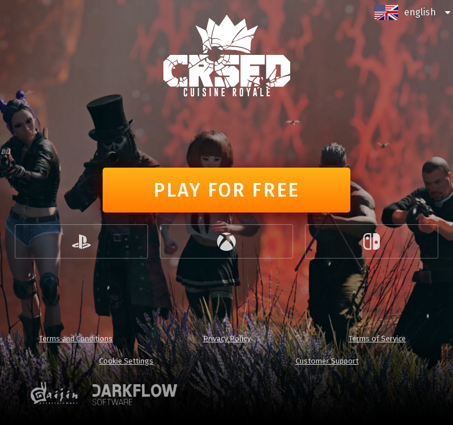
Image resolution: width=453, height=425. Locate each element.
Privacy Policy (227, 338)
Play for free (226, 190)
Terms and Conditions (76, 338)
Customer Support (327, 361)
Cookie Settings (126, 361)
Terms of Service (377, 338)
